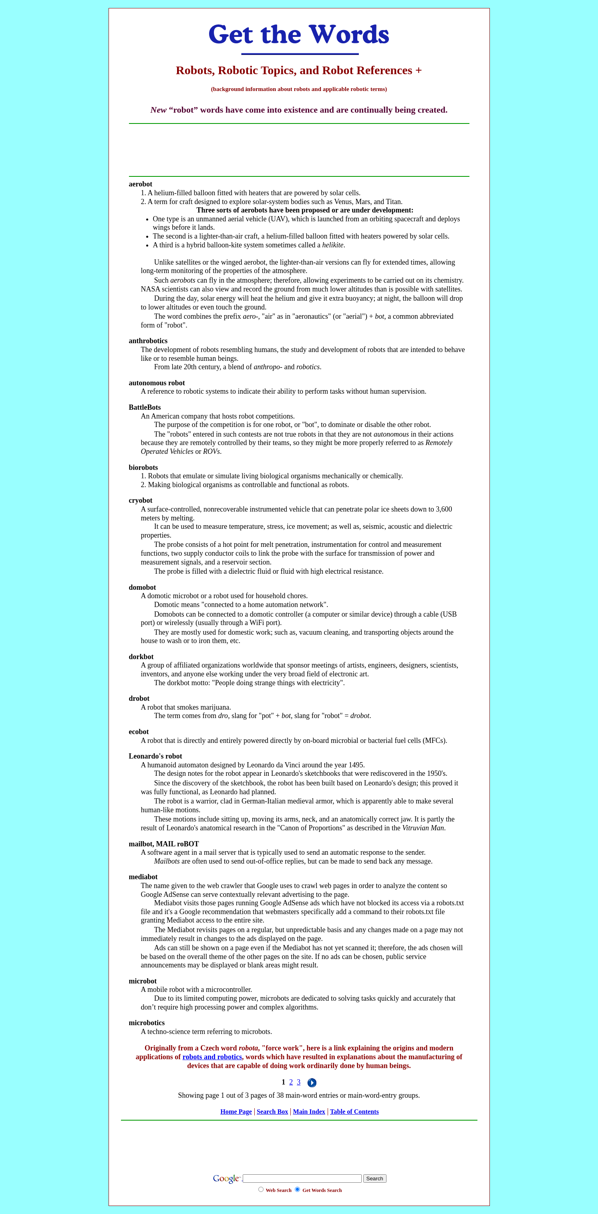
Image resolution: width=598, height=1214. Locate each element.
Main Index (309, 1111)
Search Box (272, 1111)
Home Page (236, 1111)
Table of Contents (354, 1111)
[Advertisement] (299, 150)
